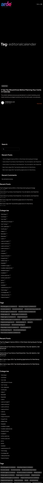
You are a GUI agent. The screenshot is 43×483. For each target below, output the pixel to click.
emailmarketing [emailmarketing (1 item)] (6, 324)
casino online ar (5, 246)
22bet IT (3, 231)
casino (2, 238)
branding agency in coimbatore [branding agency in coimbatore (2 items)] (9, 306)
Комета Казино (5, 297)
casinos (3, 251)
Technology (4, 290)
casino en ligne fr (5, 241)
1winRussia (4, 229)
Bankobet (3, 234)
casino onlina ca (5, 243)
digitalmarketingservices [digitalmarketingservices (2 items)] (8, 322)
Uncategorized (4, 292)
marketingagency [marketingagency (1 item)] (26, 327)
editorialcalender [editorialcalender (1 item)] (21, 322)
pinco (2, 280)
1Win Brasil (3, 214)
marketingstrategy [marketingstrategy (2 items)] (7, 330)
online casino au (5, 275)
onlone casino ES (5, 278)
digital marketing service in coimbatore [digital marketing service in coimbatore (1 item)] (32, 319)
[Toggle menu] (39, 4)
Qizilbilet (3, 285)
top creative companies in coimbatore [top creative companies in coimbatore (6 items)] (11, 332)
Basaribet (3, 236)
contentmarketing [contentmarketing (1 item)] (18, 309)
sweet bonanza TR (5, 287)
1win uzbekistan (5, 226)
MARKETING (4, 86)
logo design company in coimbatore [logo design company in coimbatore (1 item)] (10, 327)
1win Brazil (3, 217)
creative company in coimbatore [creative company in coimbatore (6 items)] (27, 311)
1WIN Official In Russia (6, 221)
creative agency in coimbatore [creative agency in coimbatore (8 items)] (9, 311)
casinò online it (5, 248)
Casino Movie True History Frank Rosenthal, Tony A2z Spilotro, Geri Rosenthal (22, 162)
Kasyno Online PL (5, 256)
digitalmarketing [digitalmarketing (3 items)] (22, 317)
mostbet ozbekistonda (6, 268)
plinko (2, 282)
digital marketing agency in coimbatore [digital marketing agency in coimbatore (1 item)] (11, 319)
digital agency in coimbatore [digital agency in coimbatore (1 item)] (9, 317)
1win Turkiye (4, 224)
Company (3, 253)
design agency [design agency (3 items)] (6, 314)
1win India (3, 219)
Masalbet (3, 263)
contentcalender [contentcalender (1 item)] (6, 309)
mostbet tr (3, 273)
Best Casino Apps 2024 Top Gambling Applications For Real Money (19, 167)
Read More (39, 103)
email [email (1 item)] (30, 322)
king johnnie (4, 258)
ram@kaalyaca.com (10, 102)
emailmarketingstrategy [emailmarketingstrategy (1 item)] (19, 324)
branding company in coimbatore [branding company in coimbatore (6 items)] (28, 306)
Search (4, 144)
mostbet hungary (5, 265)
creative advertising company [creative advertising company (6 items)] (33, 309)
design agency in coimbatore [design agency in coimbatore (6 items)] (19, 314)
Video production (5, 295)
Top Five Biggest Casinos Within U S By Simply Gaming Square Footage (20, 159)
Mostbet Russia (5, 270)
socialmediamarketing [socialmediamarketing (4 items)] (20, 330)
